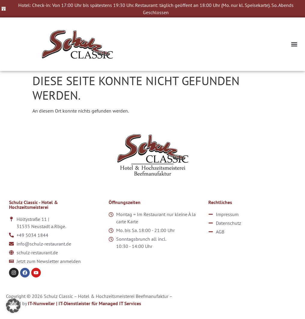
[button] (294, 44)
